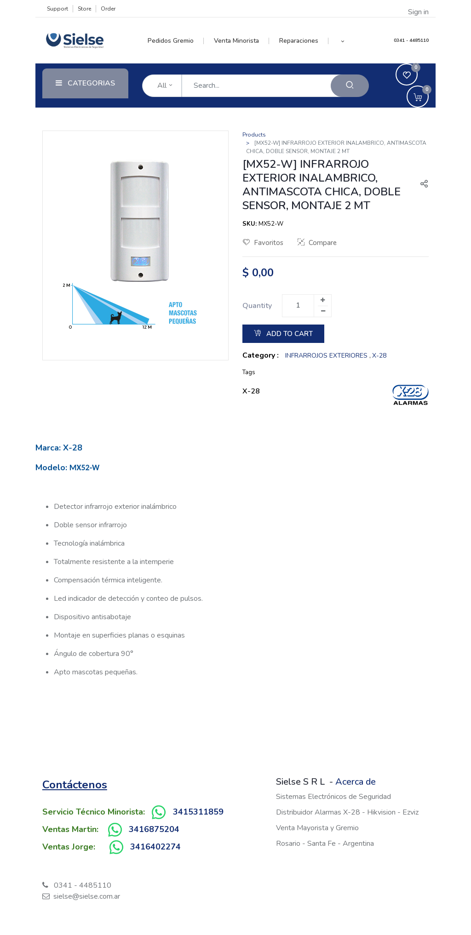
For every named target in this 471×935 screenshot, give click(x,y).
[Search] (350, 85)
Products (254, 134)
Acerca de (355, 781)
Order (108, 8)
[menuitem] (176, 41)
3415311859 (198, 811)
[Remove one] (323, 311)
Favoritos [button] (263, 242)
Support (57, 8)
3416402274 (155, 846)
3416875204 (154, 829)
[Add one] (322, 300)
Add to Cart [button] (283, 333)
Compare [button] (317, 242)
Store (84, 8)
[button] (342, 41)
